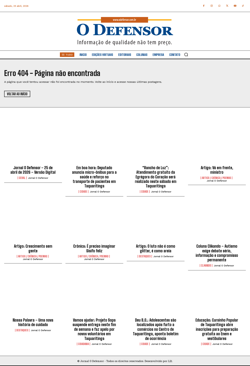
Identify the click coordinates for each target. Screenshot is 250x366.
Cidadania (83, 344)
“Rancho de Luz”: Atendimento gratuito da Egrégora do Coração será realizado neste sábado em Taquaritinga (155, 176)
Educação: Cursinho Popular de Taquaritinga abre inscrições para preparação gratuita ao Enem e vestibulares (216, 329)
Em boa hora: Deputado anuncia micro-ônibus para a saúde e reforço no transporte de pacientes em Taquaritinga (94, 176)
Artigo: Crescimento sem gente (33, 248)
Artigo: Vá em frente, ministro (217, 170)
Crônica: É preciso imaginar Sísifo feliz (94, 248)
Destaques (145, 256)
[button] (186, 54)
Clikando (206, 265)
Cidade (83, 191)
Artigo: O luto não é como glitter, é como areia (155, 248)
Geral (22, 177)
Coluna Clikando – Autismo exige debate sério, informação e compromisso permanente (217, 253)
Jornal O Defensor (38, 178)
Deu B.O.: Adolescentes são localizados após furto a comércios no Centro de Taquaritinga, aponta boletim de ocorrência (155, 329)
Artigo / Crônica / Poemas (216, 177)
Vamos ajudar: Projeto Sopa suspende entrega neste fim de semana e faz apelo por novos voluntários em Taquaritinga (94, 329)
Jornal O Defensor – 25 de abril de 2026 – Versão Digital (33, 170)
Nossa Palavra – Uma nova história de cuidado (33, 322)
